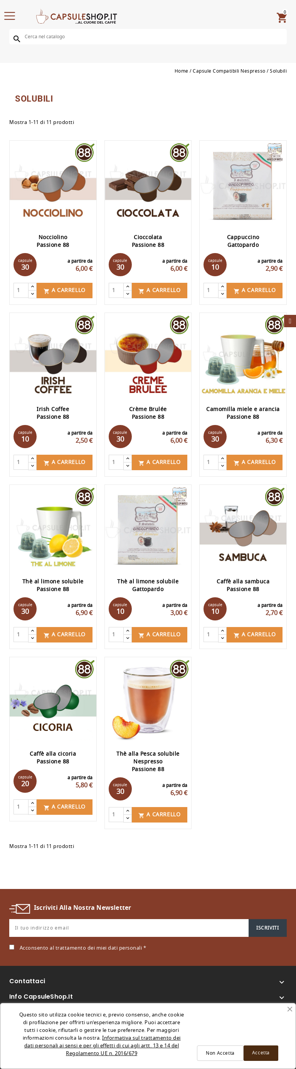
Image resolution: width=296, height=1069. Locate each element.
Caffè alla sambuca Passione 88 (243, 585)
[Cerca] (148, 36)
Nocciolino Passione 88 (53, 241)
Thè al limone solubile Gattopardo (147, 585)
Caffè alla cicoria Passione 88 (53, 758)
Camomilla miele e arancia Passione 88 (243, 413)
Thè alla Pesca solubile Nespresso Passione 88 (148, 761)
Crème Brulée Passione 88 (148, 413)
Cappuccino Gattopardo (243, 241)
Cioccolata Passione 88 (148, 241)
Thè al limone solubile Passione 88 (53, 585)
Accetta (261, 1052)
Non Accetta (220, 1053)
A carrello (65, 290)
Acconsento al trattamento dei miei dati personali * (83, 948)
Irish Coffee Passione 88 (53, 413)
